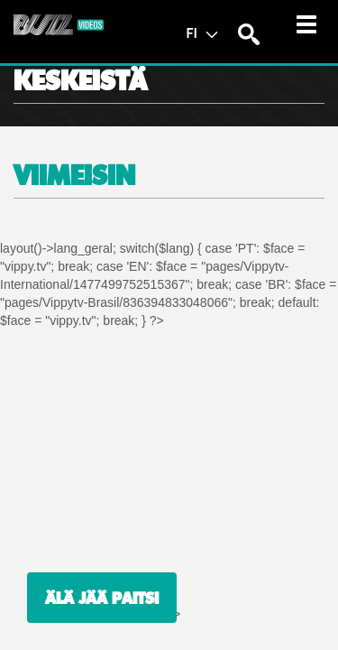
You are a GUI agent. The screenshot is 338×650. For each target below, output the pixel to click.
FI (202, 32)
